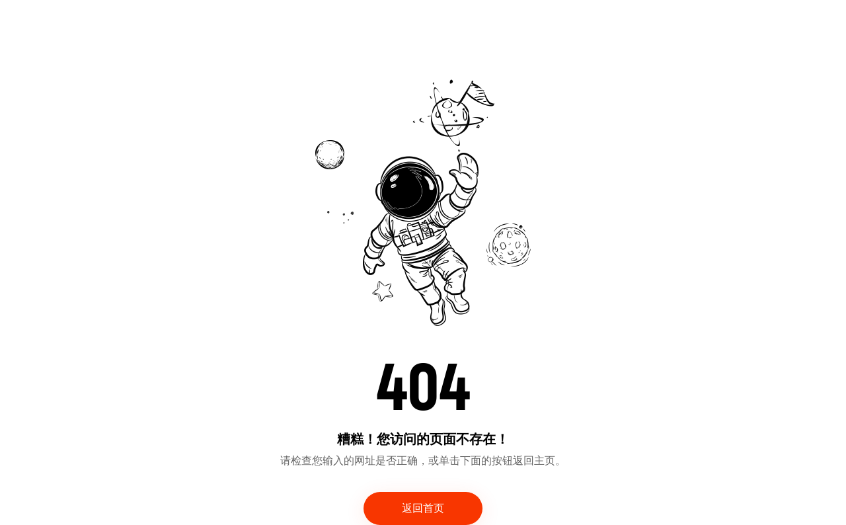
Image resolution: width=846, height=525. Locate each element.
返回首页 (423, 508)
